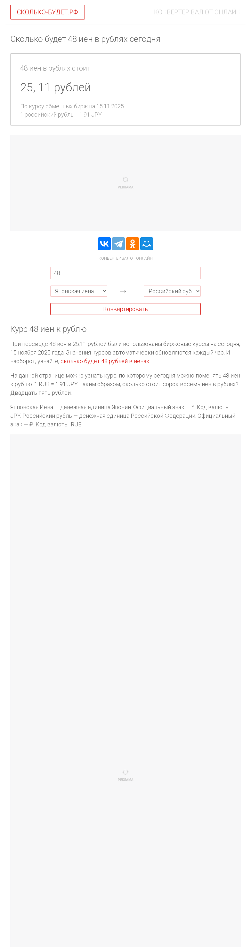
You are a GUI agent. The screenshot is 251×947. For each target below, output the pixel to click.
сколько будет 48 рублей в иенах (105, 361)
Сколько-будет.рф (47, 12)
